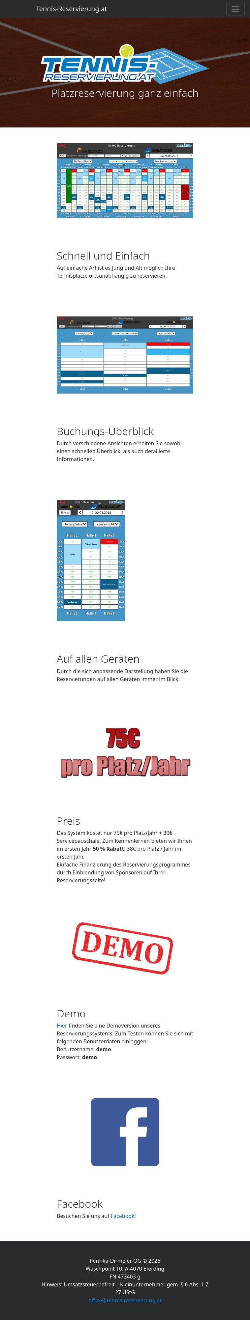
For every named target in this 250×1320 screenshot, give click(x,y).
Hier (62, 1025)
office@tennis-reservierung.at (125, 1300)
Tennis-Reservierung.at (71, 8)
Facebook (123, 1216)
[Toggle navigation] (235, 9)
